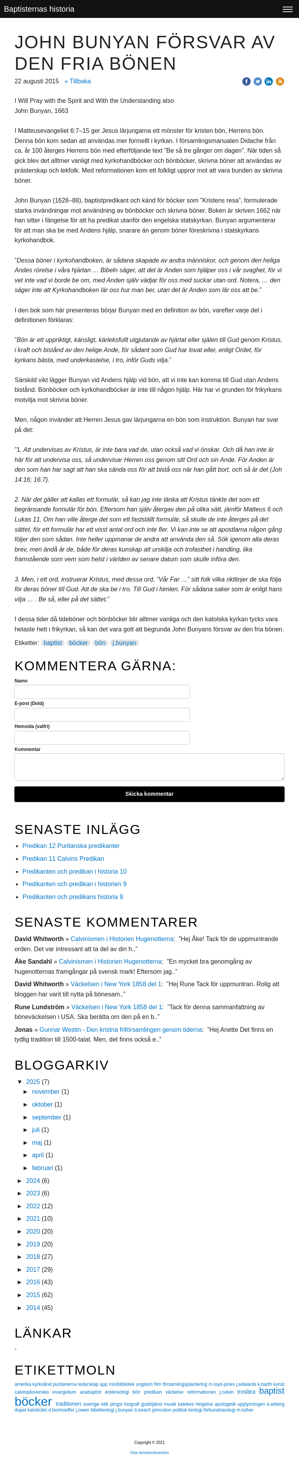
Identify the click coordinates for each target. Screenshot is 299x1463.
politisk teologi (188, 1410)
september (47, 1117)
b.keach (143, 1410)
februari (42, 1168)
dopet (20, 1410)
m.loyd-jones (222, 1384)
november (46, 1091)
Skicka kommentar (149, 794)
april (38, 1155)
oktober (42, 1104)
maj (37, 1142)
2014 (33, 1307)
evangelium (66, 1392)
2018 (33, 1256)
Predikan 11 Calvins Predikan (64, 858)
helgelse (205, 1404)
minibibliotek (122, 1384)
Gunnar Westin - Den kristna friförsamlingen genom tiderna (121, 1029)
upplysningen (252, 1404)
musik (171, 1404)
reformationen (203, 1392)
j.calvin (228, 1392)
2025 (33, 1082)
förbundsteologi (219, 1410)
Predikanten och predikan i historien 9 (74, 884)
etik (105, 1404)
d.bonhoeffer (62, 1410)
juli (36, 1129)
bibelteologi (103, 1410)
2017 (33, 1269)
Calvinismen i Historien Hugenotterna (121, 939)
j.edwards (247, 1384)
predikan (154, 1392)
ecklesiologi (118, 1392)
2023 (33, 1193)
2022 (33, 1206)
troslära (248, 1392)
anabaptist (92, 1392)
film (158, 1384)
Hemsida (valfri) (31, 726)
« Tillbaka (78, 81)
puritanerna (65, 1384)
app (104, 1384)
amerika (23, 1384)
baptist (53, 643)
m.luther (245, 1410)
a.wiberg (275, 1404)
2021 (33, 1218)
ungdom (145, 1384)
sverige (92, 1404)
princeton (162, 1410)
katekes (187, 1404)
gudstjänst (152, 1404)
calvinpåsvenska (33, 1392)
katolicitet (38, 1410)
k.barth (265, 1384)
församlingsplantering (186, 1384)
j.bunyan (124, 643)
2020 (33, 1231)
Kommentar (27, 749)
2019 (33, 1244)
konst (279, 1384)
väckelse (176, 1392)
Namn (20, 681)
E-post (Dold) (29, 703)
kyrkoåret (43, 1384)
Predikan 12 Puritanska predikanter (71, 846)
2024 (33, 1180)
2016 (33, 1282)
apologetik (226, 1404)
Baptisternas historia (39, 9)
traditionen (69, 1404)
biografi (132, 1404)
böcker (78, 643)
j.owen (83, 1410)
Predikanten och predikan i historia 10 (74, 871)
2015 (33, 1295)
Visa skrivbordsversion (149, 1453)
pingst (117, 1404)
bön (100, 643)
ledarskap (89, 1384)
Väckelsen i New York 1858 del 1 (115, 984)
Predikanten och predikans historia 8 (72, 897)
